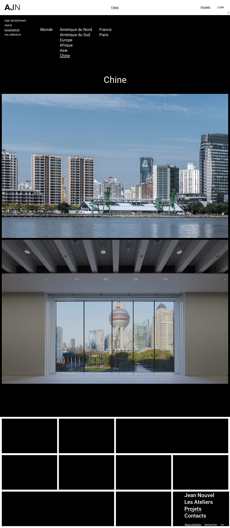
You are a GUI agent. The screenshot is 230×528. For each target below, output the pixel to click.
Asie (64, 50)
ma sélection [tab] (12, 35)
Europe (66, 39)
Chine (65, 55)
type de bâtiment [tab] (15, 20)
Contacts (195, 515)
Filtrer (115, 8)
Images (205, 7)
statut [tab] (8, 25)
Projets (192, 509)
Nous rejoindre (193, 524)
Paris (103, 34)
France (105, 29)
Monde (46, 29)
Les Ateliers (198, 502)
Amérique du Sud (75, 34)
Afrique (66, 45)
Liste (220, 7)
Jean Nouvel (199, 495)
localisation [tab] (12, 30)
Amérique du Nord (76, 29)
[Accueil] (12, 5)
